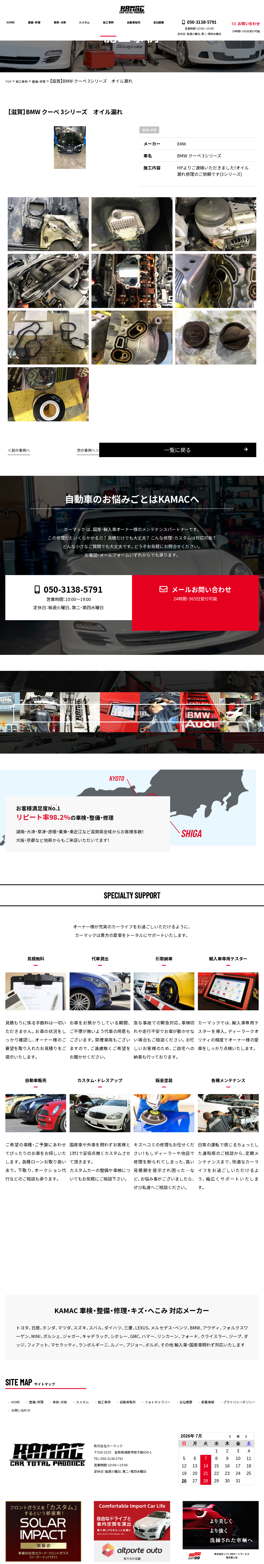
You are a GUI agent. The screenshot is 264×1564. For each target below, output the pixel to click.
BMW (182, 143)
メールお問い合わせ (193, 588)
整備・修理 (37, 22)
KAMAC (121, 1560)
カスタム (85, 22)
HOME (14, 22)
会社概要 (156, 22)
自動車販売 (132, 22)
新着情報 (207, 1381)
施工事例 (108, 22)
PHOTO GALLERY (139, 689)
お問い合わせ (242, 27)
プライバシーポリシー (239, 1381)
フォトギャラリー (157, 1381)
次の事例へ (241, 450)
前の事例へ (22, 450)
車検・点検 (61, 22)
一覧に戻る (138, 450)
